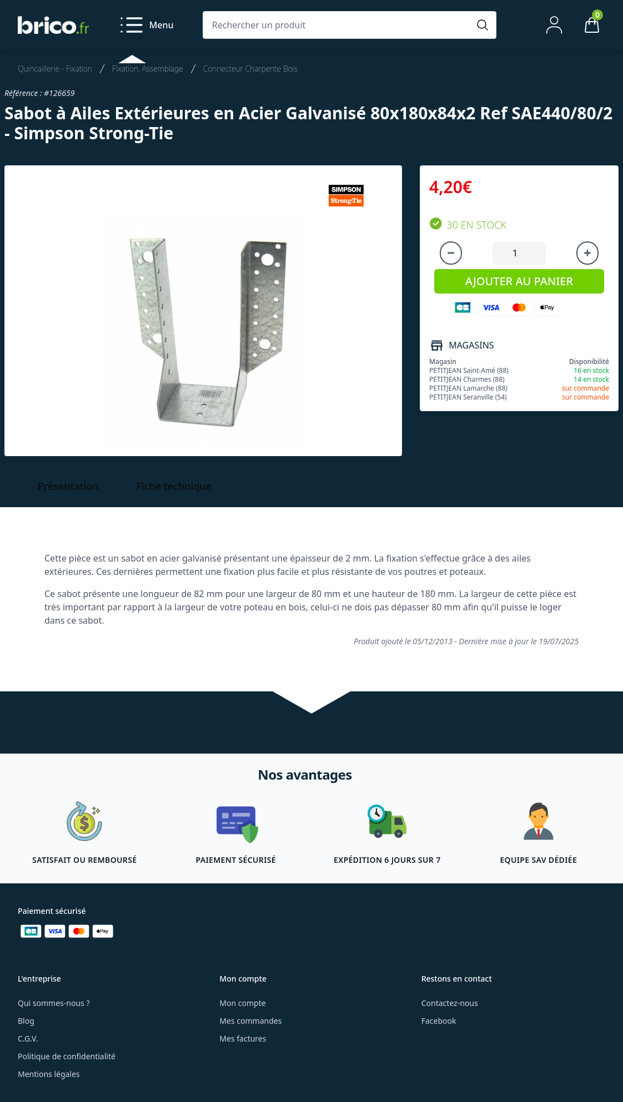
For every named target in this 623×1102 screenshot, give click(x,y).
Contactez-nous (449, 1003)
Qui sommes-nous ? (54, 1003)
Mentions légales (49, 1074)
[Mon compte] (554, 25)
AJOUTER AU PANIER (519, 281)
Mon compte (242, 1003)
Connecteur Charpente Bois (250, 68)
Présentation (68, 486)
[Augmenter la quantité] (587, 253)
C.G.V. (28, 1038)
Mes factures (242, 1038)
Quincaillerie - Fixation (55, 68)
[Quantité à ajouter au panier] (519, 253)
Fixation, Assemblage (147, 68)
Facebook (438, 1020)
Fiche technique (174, 486)
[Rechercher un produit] (338, 25)
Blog (26, 1020)
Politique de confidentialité (66, 1056)
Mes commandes (250, 1020)
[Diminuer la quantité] (451, 253)
